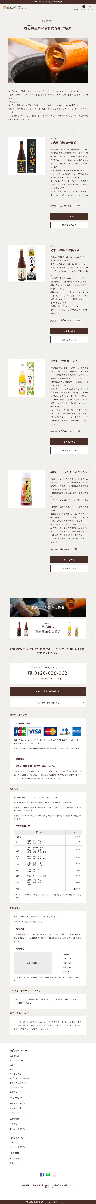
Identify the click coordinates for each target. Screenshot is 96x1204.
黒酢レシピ (15, 1113)
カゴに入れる (69, 216)
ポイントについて (17, 1147)
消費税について (16, 1138)
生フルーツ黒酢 (16, 1060)
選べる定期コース (17, 1087)
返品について (15, 1142)
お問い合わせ (48, 1187)
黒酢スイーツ (15, 1092)
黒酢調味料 (15, 1065)
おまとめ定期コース (18, 1083)
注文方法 (14, 1124)
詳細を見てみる (69, 225)
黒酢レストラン (16, 1108)
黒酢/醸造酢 (15, 1056)
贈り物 (13, 1069)
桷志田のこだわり (17, 1104)
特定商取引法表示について (63, 1185)
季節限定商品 (15, 1074)
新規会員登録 (15, 1158)
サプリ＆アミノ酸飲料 (19, 1078)
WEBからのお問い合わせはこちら (48, 691)
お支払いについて (17, 1129)
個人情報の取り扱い (41, 1185)
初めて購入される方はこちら (48, 703)
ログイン (14, 1163)
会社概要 (25, 1185)
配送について (15, 1133)
